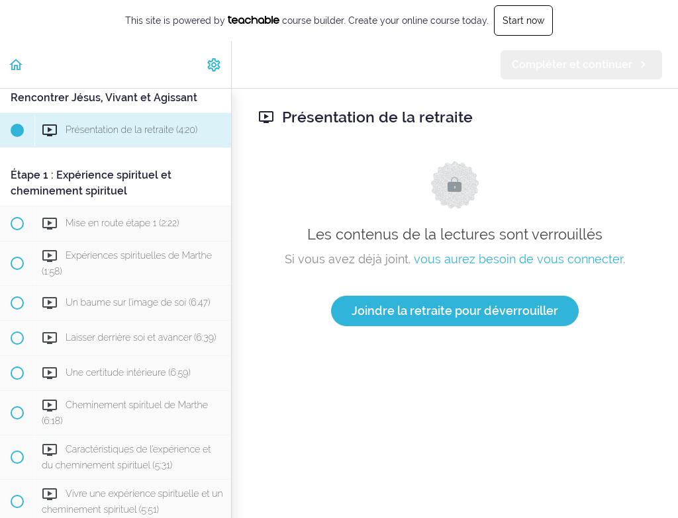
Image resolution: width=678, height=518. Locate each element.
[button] (16, 64)
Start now (523, 20)
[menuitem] (214, 64)
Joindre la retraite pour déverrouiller (455, 311)
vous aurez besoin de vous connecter (518, 259)
